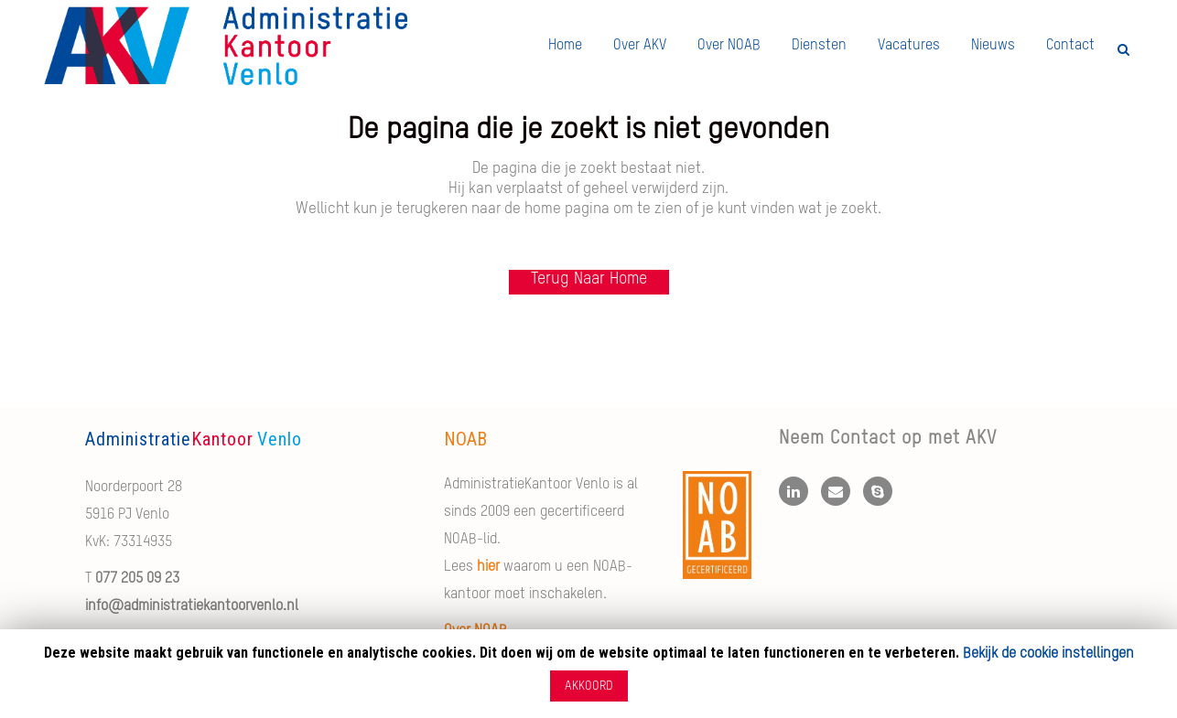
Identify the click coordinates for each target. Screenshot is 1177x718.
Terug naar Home (589, 279)
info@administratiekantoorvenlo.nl (191, 606)
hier (488, 567)
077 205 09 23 (137, 579)
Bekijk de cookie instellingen (1048, 654)
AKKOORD (589, 686)
